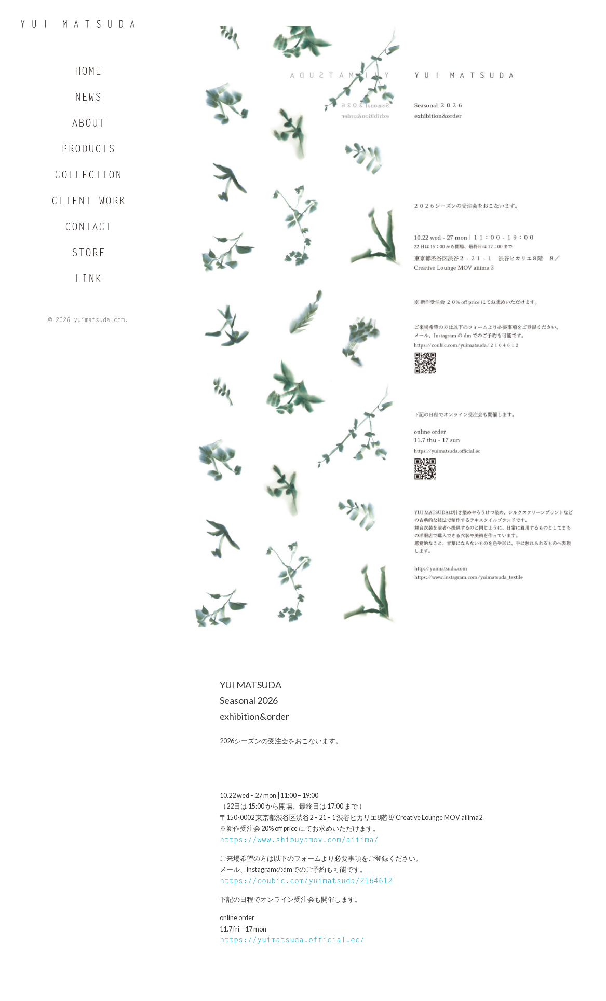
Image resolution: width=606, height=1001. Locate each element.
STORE (88, 255)
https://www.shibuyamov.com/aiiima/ (299, 840)
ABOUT (88, 125)
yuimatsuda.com (99, 322)
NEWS (88, 99)
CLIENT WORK (88, 203)
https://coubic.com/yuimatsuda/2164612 (306, 881)
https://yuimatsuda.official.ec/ (292, 940)
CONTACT (88, 229)
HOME (88, 73)
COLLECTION (88, 177)
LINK (88, 281)
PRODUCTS (88, 151)
